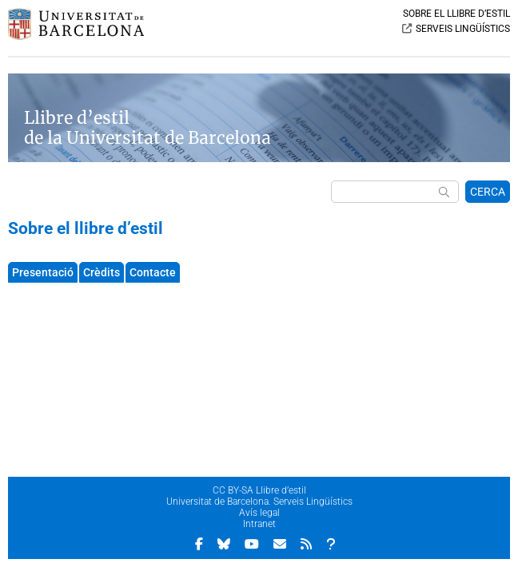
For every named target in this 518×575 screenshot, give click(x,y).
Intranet (259, 523)
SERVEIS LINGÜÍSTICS (463, 28)
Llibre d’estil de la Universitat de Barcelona (147, 128)
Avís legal (259, 512)
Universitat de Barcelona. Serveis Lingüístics (259, 501)
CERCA (487, 191)
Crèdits (101, 272)
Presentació (43, 272)
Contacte (153, 272)
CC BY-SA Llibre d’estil (259, 490)
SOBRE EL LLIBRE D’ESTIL (456, 13)
